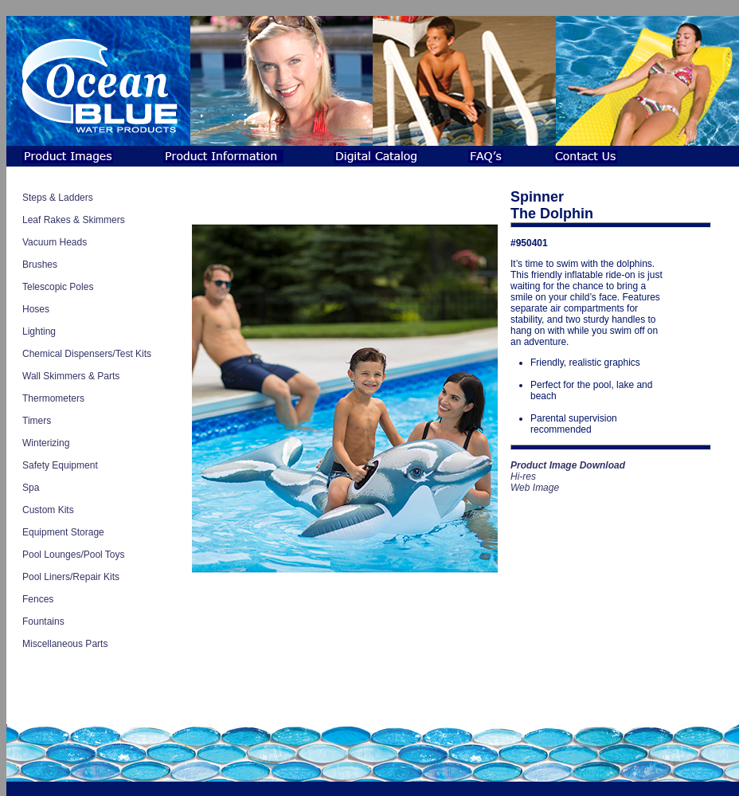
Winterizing (45, 443)
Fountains (43, 621)
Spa (30, 487)
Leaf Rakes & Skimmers (73, 219)
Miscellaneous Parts (65, 643)
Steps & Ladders (57, 197)
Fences (37, 599)
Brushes (39, 264)
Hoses (35, 309)
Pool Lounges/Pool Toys (73, 554)
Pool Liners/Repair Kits (70, 576)
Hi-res (523, 476)
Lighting (39, 331)
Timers (36, 420)
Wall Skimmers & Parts (70, 376)
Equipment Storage (63, 532)
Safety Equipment (60, 465)
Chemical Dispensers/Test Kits (86, 353)
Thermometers (53, 398)
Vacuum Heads (54, 242)
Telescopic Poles (57, 286)
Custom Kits (48, 510)
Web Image (534, 487)
